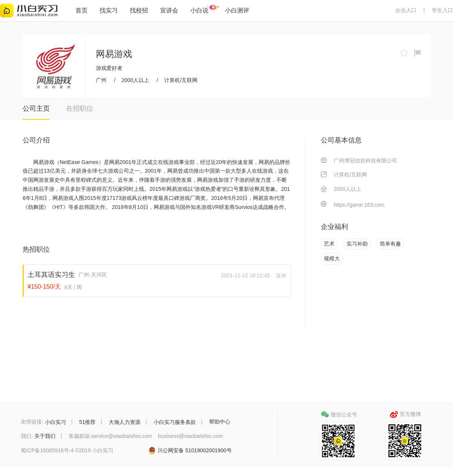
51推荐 (87, 422)
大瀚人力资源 (124, 422)
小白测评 (237, 10)
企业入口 (405, 10)
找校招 (139, 10)
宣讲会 (169, 10)
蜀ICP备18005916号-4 (47, 451)
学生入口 (442, 10)
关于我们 (44, 436)
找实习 (109, 10)
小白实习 (55, 422)
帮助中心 (219, 422)
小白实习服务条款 (175, 422)
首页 (82, 10)
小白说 (199, 10)
